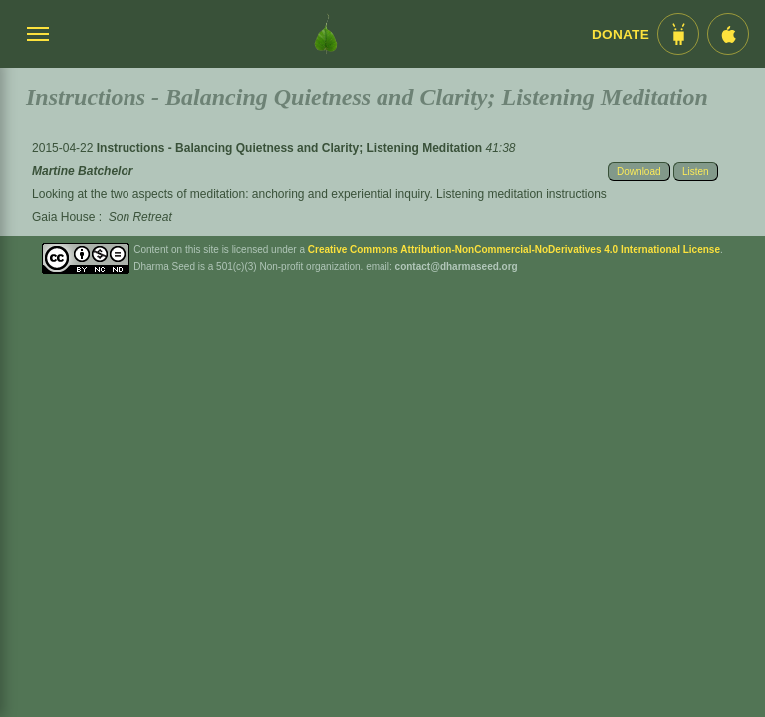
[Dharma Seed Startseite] (326, 34)
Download (638, 171)
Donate (620, 34)
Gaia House (63, 217)
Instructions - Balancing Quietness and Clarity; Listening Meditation (291, 148)
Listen (695, 171)
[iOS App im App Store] (728, 34)
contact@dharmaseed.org (456, 266)
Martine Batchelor (82, 171)
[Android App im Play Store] (678, 34)
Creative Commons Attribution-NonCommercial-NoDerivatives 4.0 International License (514, 249)
